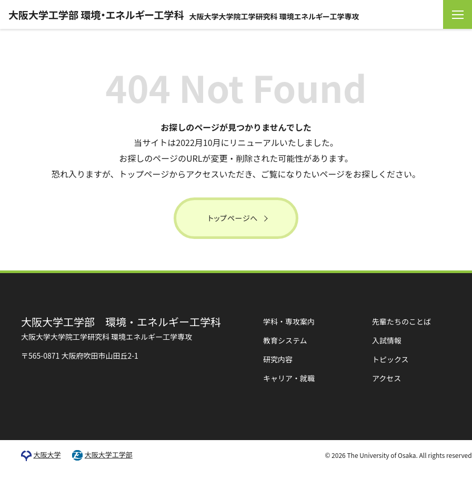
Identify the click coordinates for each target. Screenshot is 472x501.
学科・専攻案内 (289, 321)
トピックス (390, 359)
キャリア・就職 (289, 378)
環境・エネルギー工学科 (121, 328)
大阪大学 (47, 455)
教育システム (285, 340)
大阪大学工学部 (109, 455)
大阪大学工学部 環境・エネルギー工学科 (183, 14)
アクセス (386, 378)
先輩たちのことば (401, 321)
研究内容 (278, 359)
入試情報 (386, 340)
